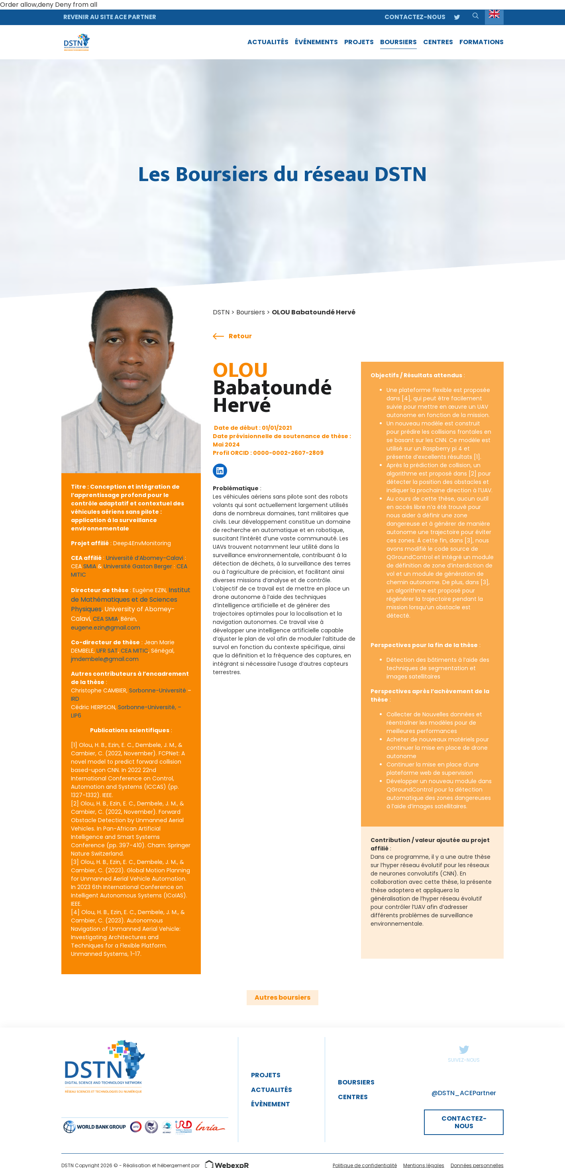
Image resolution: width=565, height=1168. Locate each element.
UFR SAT (107, 651)
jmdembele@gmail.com (105, 659)
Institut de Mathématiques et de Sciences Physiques (130, 599)
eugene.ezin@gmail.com (105, 628)
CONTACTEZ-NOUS (464, 1122)
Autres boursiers (282, 997)
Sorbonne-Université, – (149, 707)
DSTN (221, 312)
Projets (266, 1075)
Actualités (271, 1089)
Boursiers (250, 312)
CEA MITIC (134, 651)
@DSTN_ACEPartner (464, 1093)
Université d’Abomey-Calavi (144, 558)
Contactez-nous (415, 17)
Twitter (464, 1049)
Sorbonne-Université (157, 690)
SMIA (89, 566)
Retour (232, 336)
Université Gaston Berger (138, 566)
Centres (353, 1097)
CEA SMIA (105, 619)
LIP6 (76, 716)
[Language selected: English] (494, 17)
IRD (75, 699)
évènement (270, 1104)
